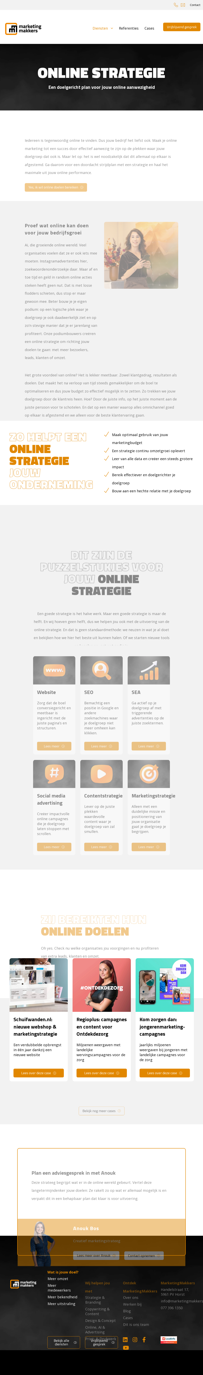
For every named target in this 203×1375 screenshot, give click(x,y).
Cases (149, 27)
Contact (195, 5)
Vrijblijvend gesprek (182, 26)
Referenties (129, 27)
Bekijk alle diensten (61, 1341)
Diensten (103, 27)
